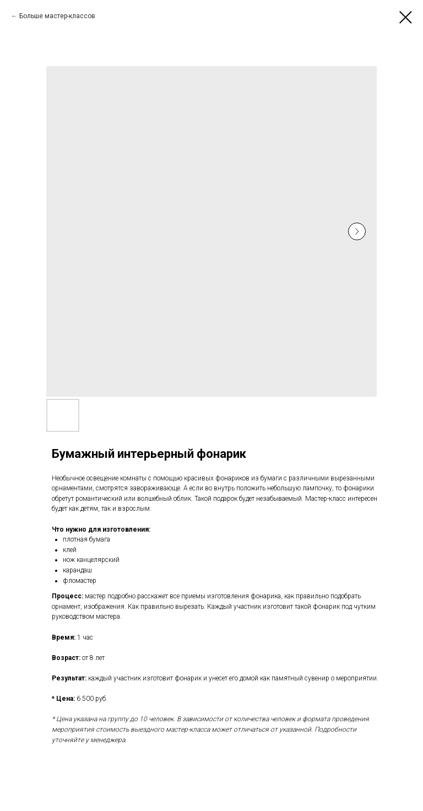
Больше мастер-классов (57, 16)
